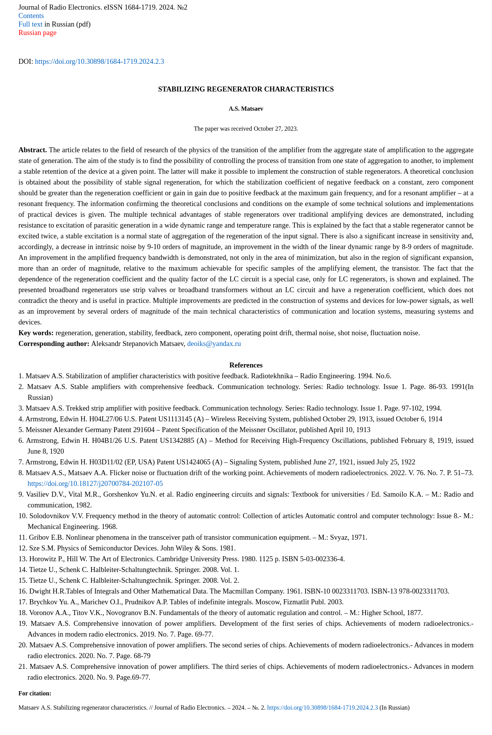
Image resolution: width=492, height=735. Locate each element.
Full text (30, 24)
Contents (31, 16)
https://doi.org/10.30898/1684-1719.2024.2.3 (99, 61)
